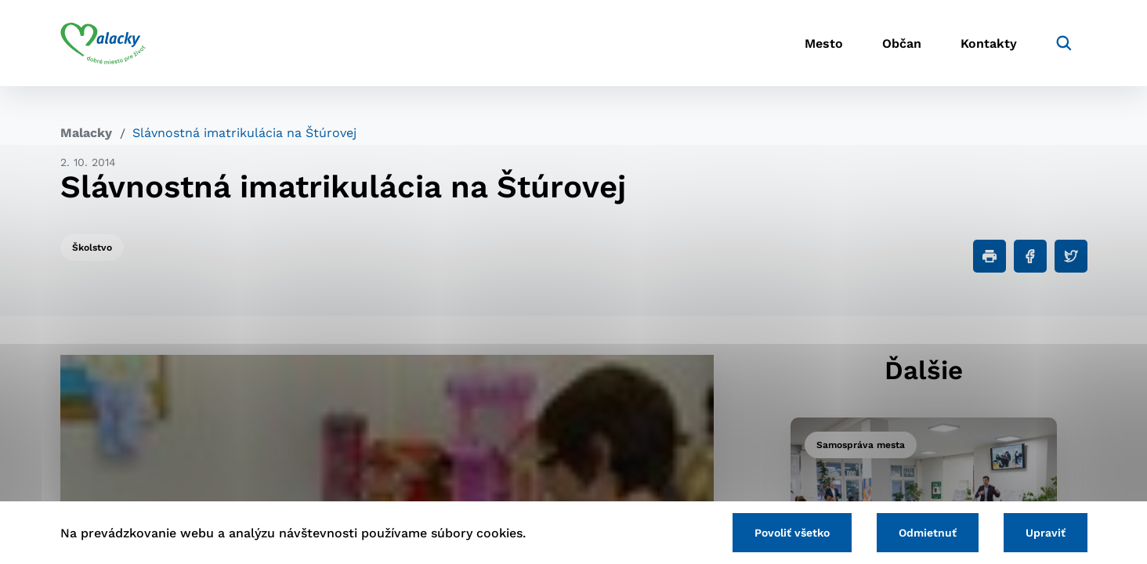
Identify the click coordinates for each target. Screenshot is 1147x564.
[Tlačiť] (989, 256)
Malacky (86, 132)
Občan (901, 43)
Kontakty (989, 43)
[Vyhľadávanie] (1064, 43)
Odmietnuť (928, 532)
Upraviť (1046, 532)
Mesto (824, 43)
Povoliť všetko (792, 532)
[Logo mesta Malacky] (103, 43)
